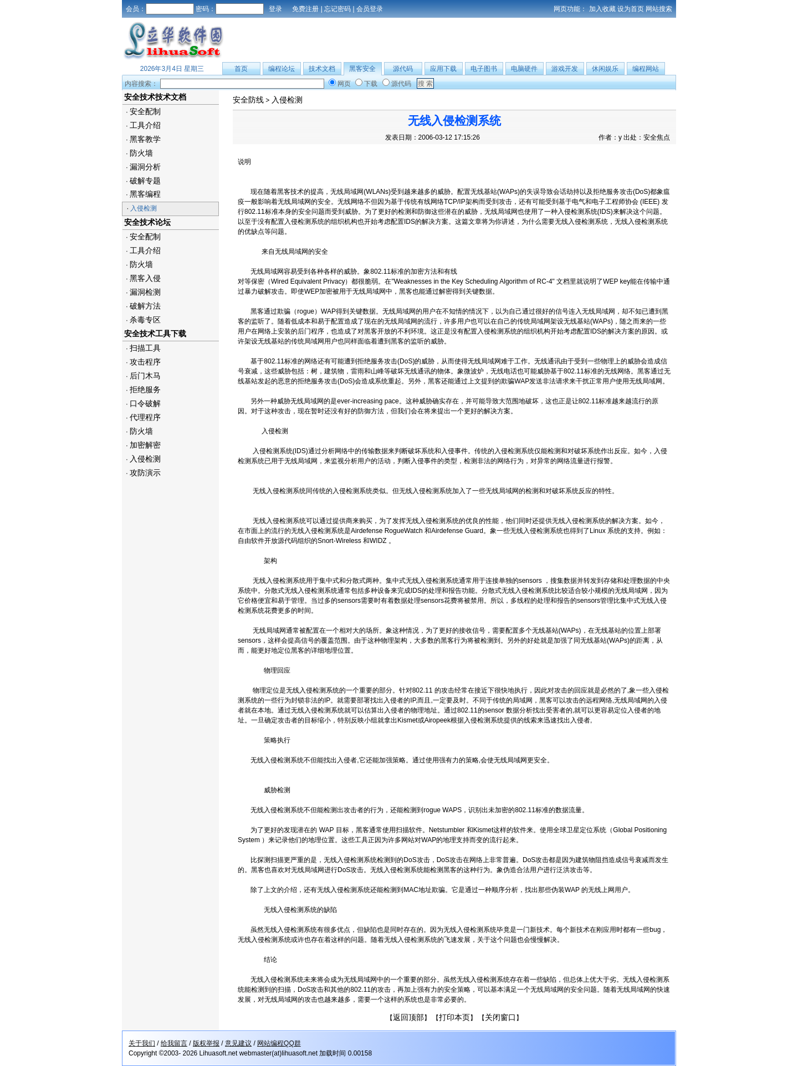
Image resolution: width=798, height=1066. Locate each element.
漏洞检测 (145, 292)
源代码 (403, 69)
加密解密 (145, 444)
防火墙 (141, 152)
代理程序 (145, 417)
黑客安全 (362, 69)
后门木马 (145, 375)
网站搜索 (659, 9)
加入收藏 (602, 9)
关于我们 (142, 1043)
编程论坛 (281, 69)
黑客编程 (145, 193)
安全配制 (145, 111)
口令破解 (145, 403)
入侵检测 (143, 208)
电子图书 (483, 69)
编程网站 (645, 69)
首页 (241, 69)
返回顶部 (408, 1017)
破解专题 (145, 180)
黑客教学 (145, 139)
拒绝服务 (145, 389)
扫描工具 (145, 348)
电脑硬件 (524, 69)
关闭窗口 (500, 1017)
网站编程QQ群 (279, 1043)
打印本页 (454, 1017)
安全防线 (248, 99)
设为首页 (630, 9)
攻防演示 (145, 472)
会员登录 (369, 9)
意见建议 (238, 1043)
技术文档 (322, 69)
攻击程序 (145, 361)
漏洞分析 (145, 166)
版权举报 (206, 1043)
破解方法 (145, 305)
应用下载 (443, 69)
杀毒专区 (145, 319)
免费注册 (305, 9)
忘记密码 (337, 9)
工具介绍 (145, 125)
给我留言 (174, 1043)
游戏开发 (564, 69)
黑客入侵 (145, 278)
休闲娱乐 (605, 69)
